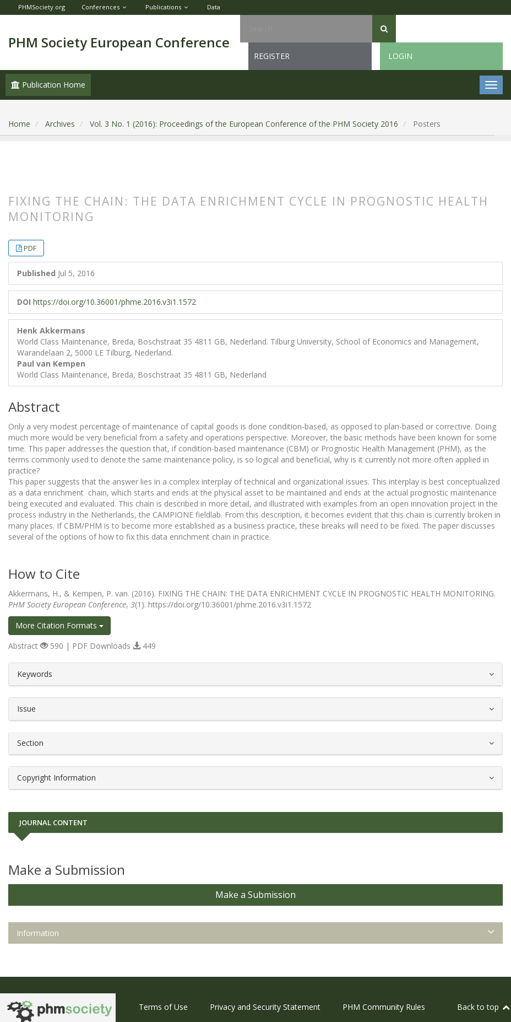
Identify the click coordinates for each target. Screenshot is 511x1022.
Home (19, 124)
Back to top (484, 1007)
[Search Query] (306, 28)
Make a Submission (255, 895)
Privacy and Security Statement (265, 1007)
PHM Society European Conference (119, 42)
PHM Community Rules (384, 1007)
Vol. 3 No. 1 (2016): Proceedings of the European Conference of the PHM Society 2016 (244, 124)
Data (213, 7)
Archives (60, 124)
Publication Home (48, 84)
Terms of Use (163, 1007)
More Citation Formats (59, 625)
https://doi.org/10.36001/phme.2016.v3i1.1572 (114, 302)
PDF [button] (30, 248)
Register (272, 56)
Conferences (100, 7)
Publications (163, 7)
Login (400, 56)
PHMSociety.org (41, 7)
